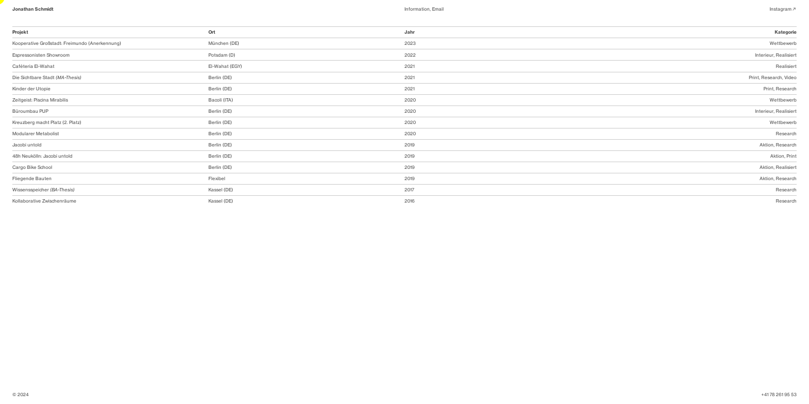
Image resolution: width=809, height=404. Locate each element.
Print (754, 77)
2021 (409, 66)
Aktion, (767, 167)
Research (786, 88)
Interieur (764, 55)
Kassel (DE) (220, 189)
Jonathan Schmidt (32, 9)
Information (417, 9)
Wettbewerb (783, 43)
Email (438, 9)
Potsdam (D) (221, 55)
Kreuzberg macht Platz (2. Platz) (46, 122)
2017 (409, 189)
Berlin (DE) (220, 77)
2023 (410, 43)
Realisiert (786, 55)
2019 (409, 145)
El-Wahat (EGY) (225, 66)
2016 (409, 201)
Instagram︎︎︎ (783, 9)
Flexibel (216, 178)
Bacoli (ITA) (220, 100)
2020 (410, 100)
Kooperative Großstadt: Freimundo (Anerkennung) (66, 43)
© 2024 (20, 394)
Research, (772, 77)
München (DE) (223, 43)
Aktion (767, 145)
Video (790, 77)
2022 (410, 55)
